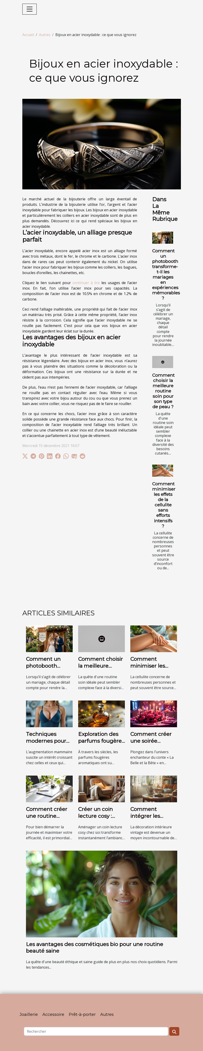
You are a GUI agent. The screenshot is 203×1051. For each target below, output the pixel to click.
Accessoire (53, 1014)
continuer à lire (86, 282)
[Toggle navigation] (29, 9)
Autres (44, 34)
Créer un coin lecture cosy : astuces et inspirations (95, 819)
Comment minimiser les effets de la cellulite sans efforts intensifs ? (163, 504)
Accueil (28, 34)
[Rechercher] (96, 1031)
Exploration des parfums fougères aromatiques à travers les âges (101, 744)
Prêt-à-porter (82, 1014)
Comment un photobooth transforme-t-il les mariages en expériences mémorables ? (166, 274)
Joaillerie (29, 1014)
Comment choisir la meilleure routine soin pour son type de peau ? (163, 390)
